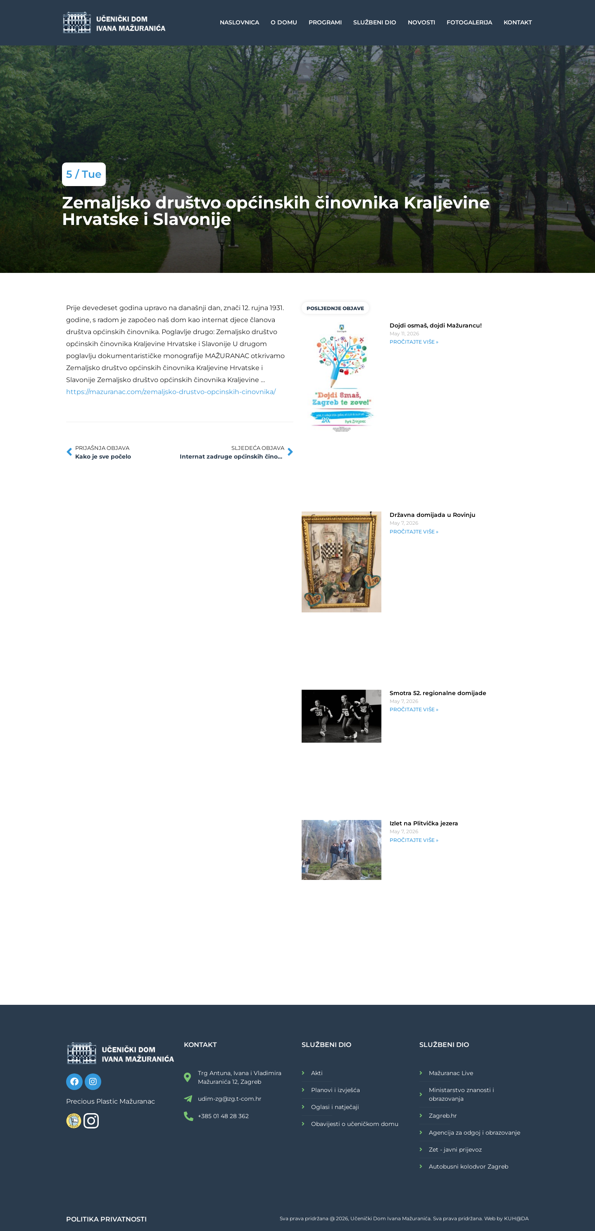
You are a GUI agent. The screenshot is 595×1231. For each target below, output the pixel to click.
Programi (325, 22)
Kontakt (518, 22)
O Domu (284, 22)
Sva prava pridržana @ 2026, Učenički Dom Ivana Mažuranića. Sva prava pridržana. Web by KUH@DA (404, 1218)
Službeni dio (374, 22)
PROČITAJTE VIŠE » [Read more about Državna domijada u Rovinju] (414, 531)
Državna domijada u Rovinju (433, 515)
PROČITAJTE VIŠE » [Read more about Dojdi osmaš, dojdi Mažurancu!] (414, 342)
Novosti (421, 22)
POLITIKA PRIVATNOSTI (106, 1219)
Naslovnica (239, 22)
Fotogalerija (469, 22)
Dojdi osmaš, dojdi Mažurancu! (436, 325)
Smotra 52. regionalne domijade (438, 693)
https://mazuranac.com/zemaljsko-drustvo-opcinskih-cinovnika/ (171, 392)
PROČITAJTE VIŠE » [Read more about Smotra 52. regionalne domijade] (414, 709)
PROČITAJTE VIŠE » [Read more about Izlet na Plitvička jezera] (414, 840)
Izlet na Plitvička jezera (424, 823)
